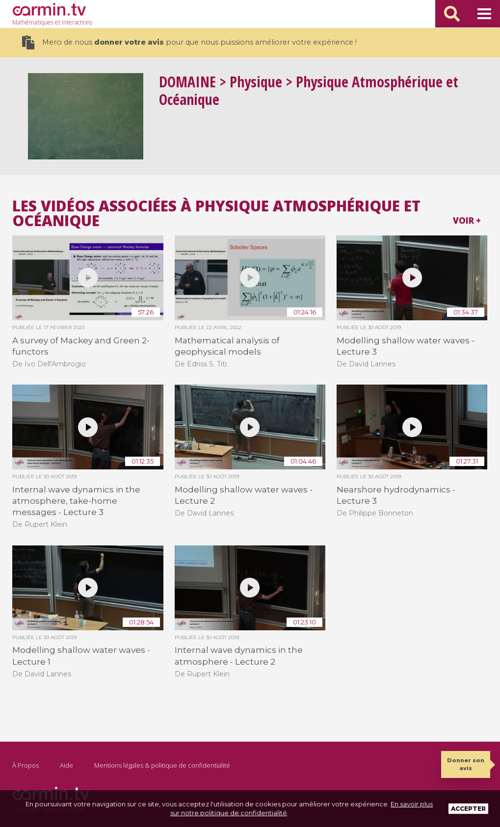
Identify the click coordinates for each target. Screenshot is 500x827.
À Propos (25, 765)
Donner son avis (465, 764)
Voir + (467, 220)
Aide (66, 765)
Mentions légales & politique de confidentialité (162, 765)
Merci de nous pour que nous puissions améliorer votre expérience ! (189, 42)
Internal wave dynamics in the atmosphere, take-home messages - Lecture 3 (76, 501)
